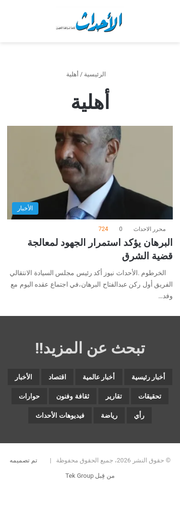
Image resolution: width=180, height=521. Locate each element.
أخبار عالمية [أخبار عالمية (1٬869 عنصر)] (99, 377)
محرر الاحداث (149, 229)
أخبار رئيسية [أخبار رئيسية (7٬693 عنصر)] (148, 377)
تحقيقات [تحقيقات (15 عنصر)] (149, 396)
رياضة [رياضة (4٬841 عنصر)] (109, 415)
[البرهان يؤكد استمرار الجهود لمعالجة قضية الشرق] (90, 172)
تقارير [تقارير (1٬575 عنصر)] (114, 396)
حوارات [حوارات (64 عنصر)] (29, 396)
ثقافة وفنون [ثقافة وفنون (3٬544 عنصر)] (72, 396)
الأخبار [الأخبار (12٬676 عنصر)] (23, 377)
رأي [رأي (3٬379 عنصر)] (139, 415)
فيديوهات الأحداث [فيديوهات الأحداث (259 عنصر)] (60, 415)
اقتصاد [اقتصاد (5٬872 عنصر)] (57, 377)
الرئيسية (99, 74)
